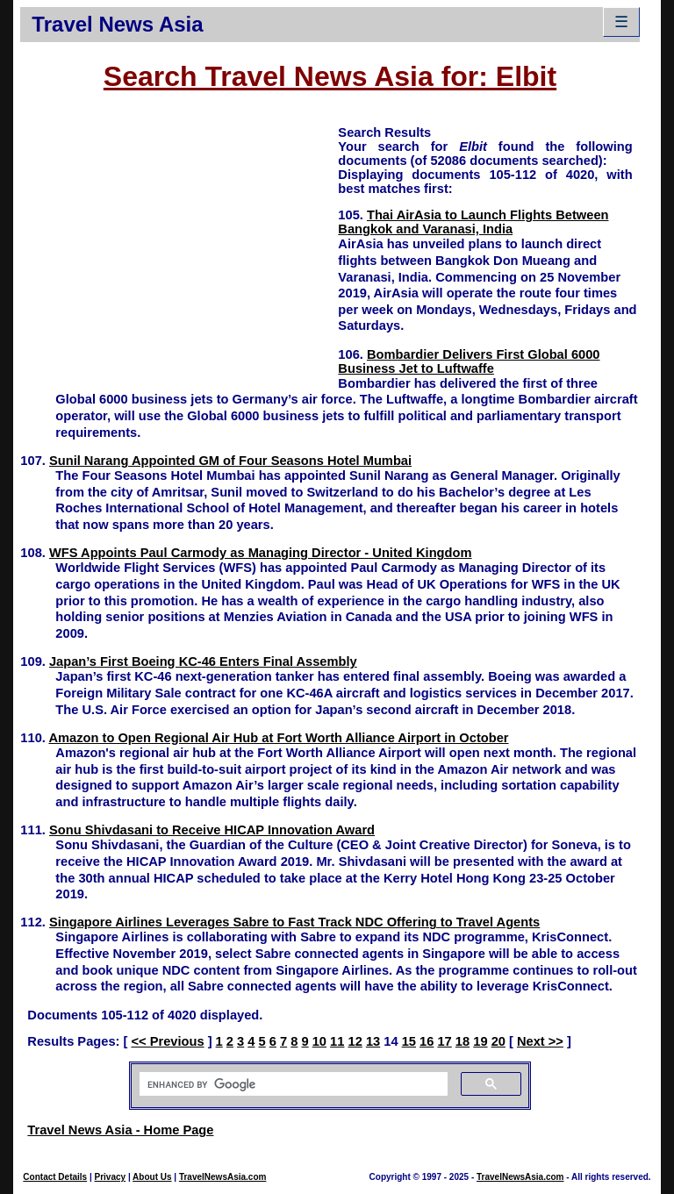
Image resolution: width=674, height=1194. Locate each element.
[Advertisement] (179, 246)
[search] (291, 1084)
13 (373, 1041)
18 (462, 1041)
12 (355, 1041)
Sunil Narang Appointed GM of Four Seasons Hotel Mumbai (230, 461)
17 (444, 1041)
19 (480, 1041)
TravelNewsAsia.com (223, 1177)
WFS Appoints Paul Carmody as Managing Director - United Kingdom (260, 553)
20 (498, 1041)
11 (337, 1041)
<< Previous (167, 1041)
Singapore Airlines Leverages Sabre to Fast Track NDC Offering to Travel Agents (294, 922)
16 (426, 1041)
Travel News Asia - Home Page (120, 1130)
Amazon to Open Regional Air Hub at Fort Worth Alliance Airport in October (278, 738)
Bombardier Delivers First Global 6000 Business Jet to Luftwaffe (468, 361)
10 (319, 1041)
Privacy (110, 1177)
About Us (152, 1177)
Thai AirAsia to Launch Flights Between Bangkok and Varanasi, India (473, 222)
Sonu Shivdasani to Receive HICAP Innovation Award (212, 830)
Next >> (540, 1041)
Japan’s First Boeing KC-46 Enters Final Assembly (203, 661)
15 (409, 1041)
